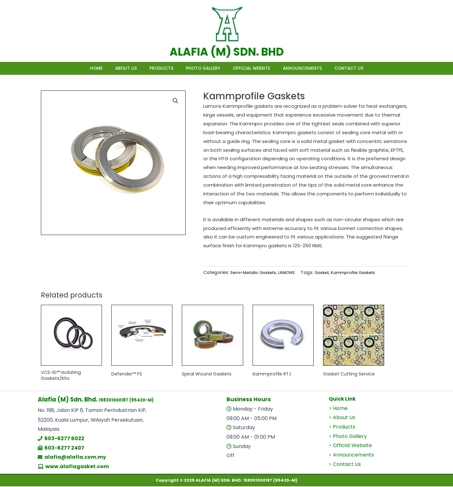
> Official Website (350, 446)
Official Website (258, 68)
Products (155, 68)
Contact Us (367, 68)
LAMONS (288, 273)
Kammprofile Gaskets (358, 273)
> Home (338, 409)
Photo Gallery (203, 68)
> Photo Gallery (348, 436)
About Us (113, 68)
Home (77, 68)
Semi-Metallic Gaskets (254, 273)
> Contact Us (345, 464)
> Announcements (351, 455)
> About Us (342, 418)
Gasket (325, 273)
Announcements (314, 68)
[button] (175, 101)
